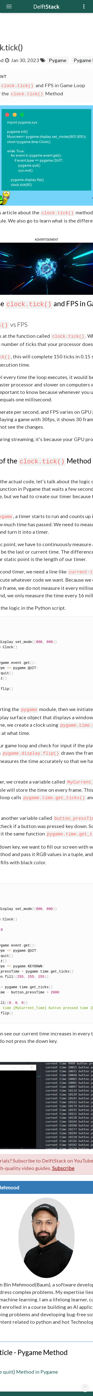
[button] (46, 268)
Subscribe (63, 1168)
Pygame (57, 60)
